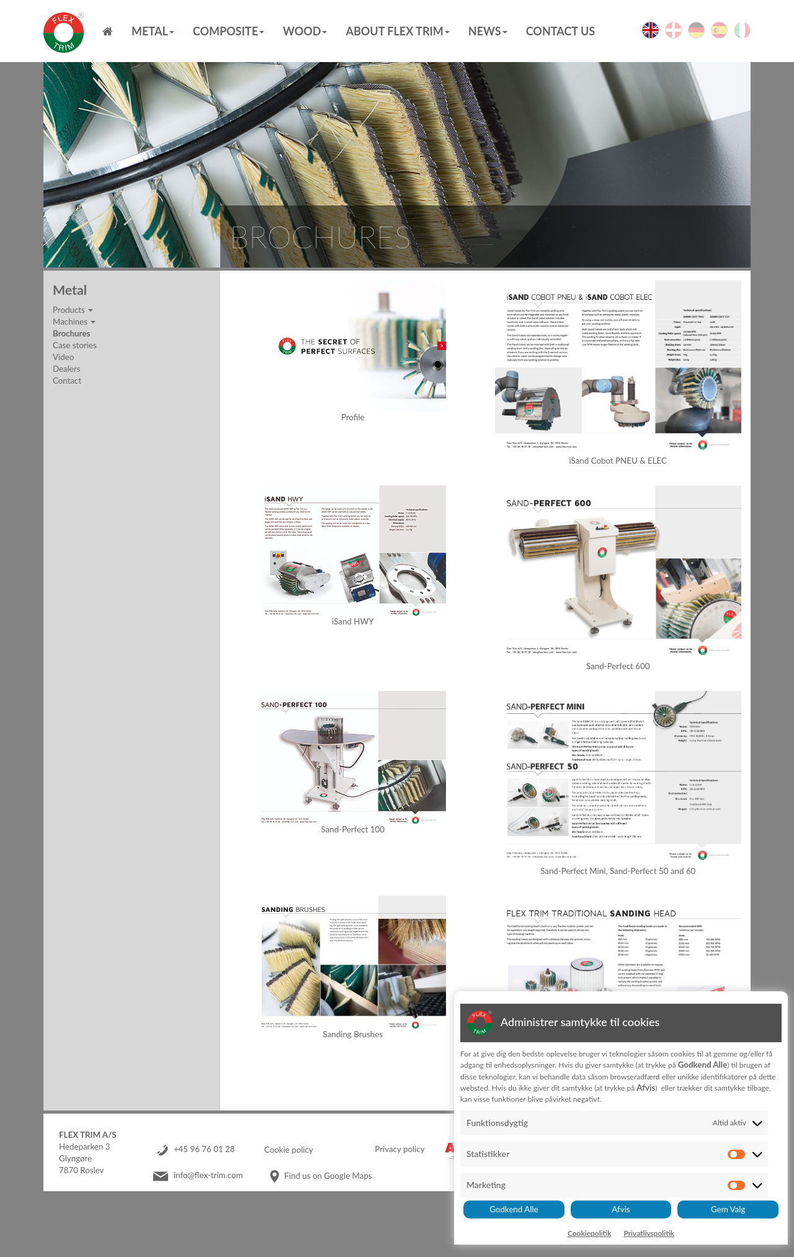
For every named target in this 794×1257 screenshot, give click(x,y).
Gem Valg (728, 1209)
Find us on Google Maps (328, 1176)
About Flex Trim (397, 31)
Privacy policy (399, 1150)
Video (63, 357)
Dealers (66, 369)
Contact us (560, 31)
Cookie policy (288, 1150)
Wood (305, 31)
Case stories (75, 345)
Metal (153, 31)
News (487, 31)
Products (73, 310)
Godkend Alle (513, 1209)
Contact (67, 380)
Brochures (71, 333)
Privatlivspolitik (648, 1233)
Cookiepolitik (590, 1233)
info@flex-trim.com (208, 1176)
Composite (228, 31)
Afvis (621, 1209)
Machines (74, 322)
